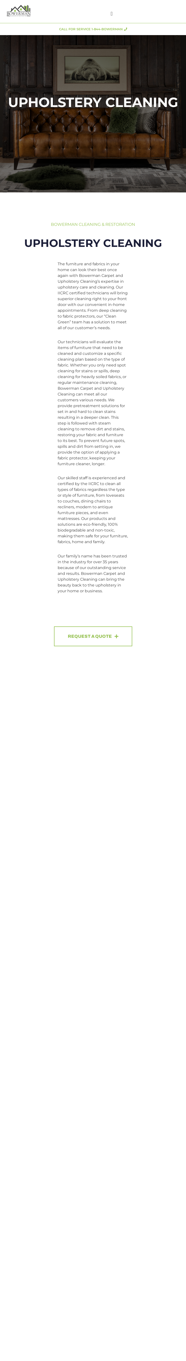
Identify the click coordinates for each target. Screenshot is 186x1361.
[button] (111, 14)
